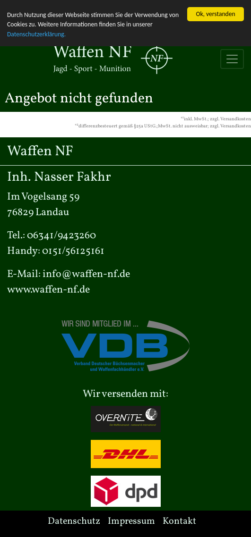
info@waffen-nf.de (86, 274)
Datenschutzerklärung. (36, 34)
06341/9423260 (61, 235)
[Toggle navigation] (232, 58)
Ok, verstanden (215, 13)
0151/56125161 (73, 250)
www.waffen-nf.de (48, 289)
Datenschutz (74, 521)
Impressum (131, 521)
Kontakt (179, 521)
